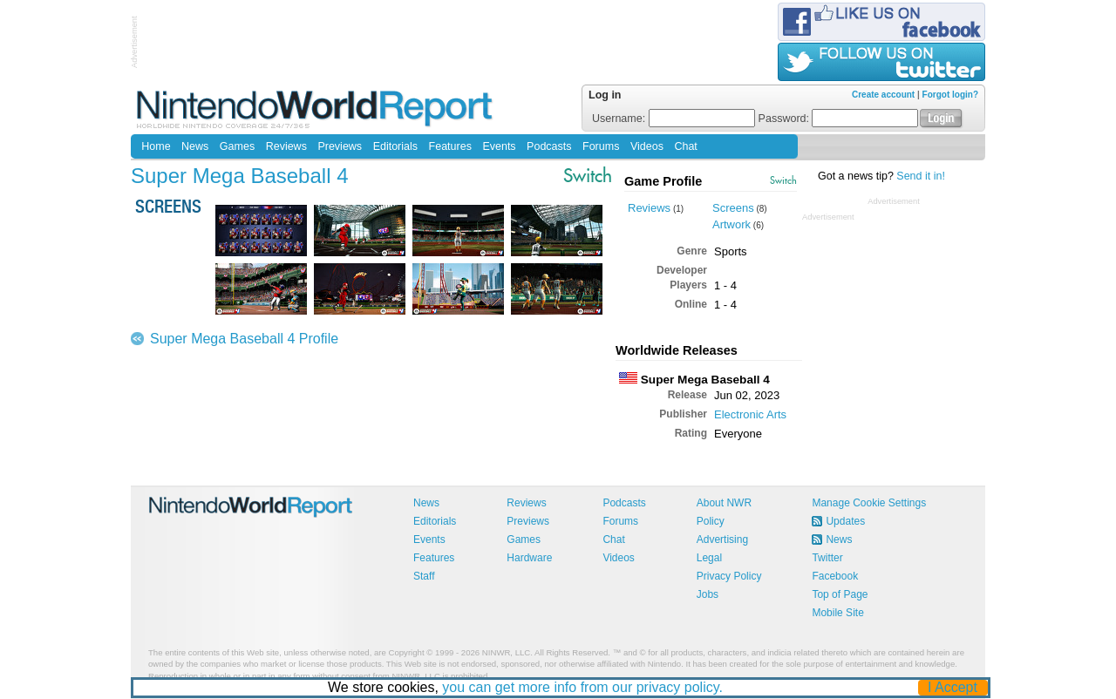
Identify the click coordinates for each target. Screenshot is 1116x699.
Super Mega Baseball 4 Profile (244, 338)
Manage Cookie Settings (869, 503)
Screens (733, 207)
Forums (600, 146)
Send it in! (920, 176)
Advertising (722, 539)
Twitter (827, 558)
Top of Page (840, 594)
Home (155, 146)
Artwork (731, 224)
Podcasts (549, 146)
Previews (339, 146)
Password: (839, 118)
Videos (646, 146)
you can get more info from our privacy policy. (583, 687)
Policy (711, 521)
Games (237, 146)
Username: (673, 118)
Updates (845, 521)
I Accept (953, 687)
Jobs (707, 594)
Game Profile (663, 181)
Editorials (395, 146)
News (194, 146)
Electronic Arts (750, 414)
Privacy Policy (729, 576)
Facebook (835, 576)
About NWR (724, 503)
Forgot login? (950, 94)
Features (450, 146)
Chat (685, 146)
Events (498, 146)
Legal (709, 558)
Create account (883, 94)
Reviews (286, 146)
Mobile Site (837, 613)
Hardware (529, 558)
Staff (423, 576)
